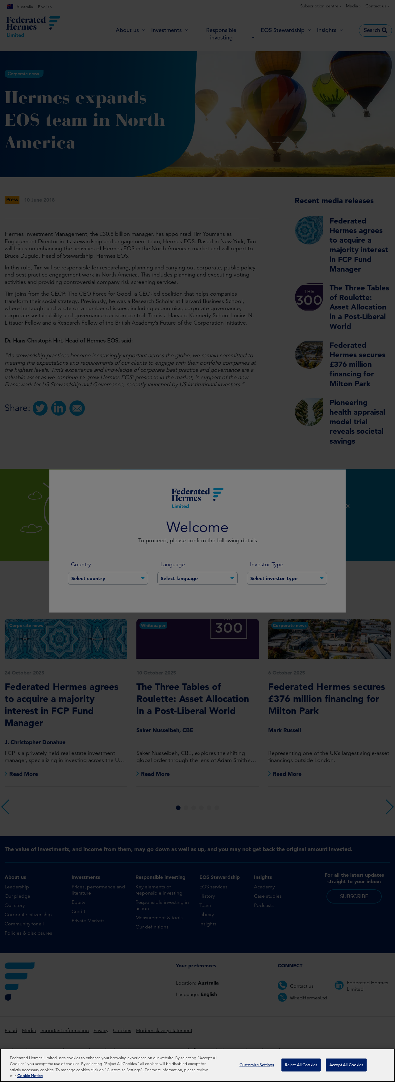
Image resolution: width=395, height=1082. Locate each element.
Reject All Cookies (301, 1067)
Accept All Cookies (346, 1067)
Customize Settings (256, 1067)
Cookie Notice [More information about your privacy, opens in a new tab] (30, 1078)
